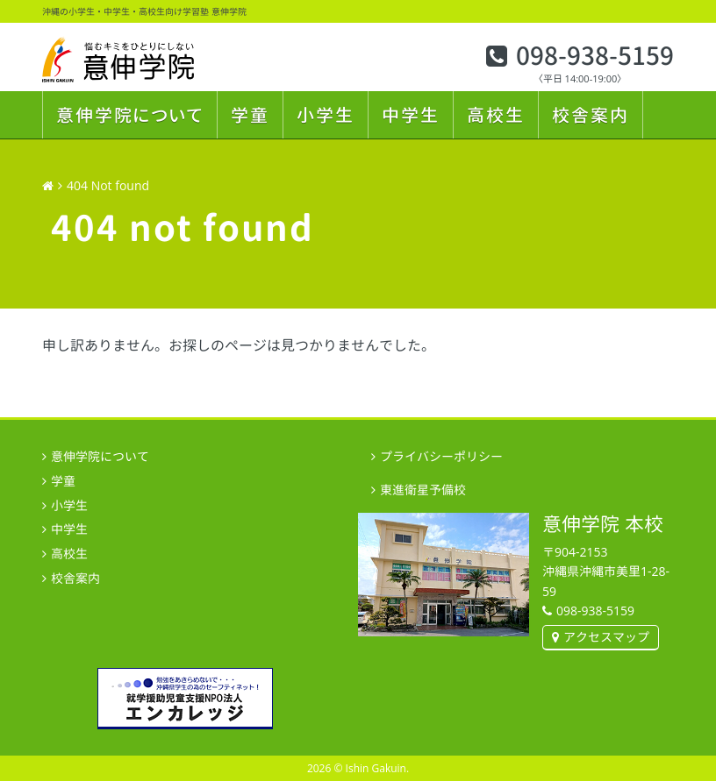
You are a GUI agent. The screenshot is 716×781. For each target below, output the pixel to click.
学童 (250, 115)
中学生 (411, 115)
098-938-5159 (595, 56)
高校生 (496, 115)
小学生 (325, 115)
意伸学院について (130, 115)
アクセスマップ (606, 636)
